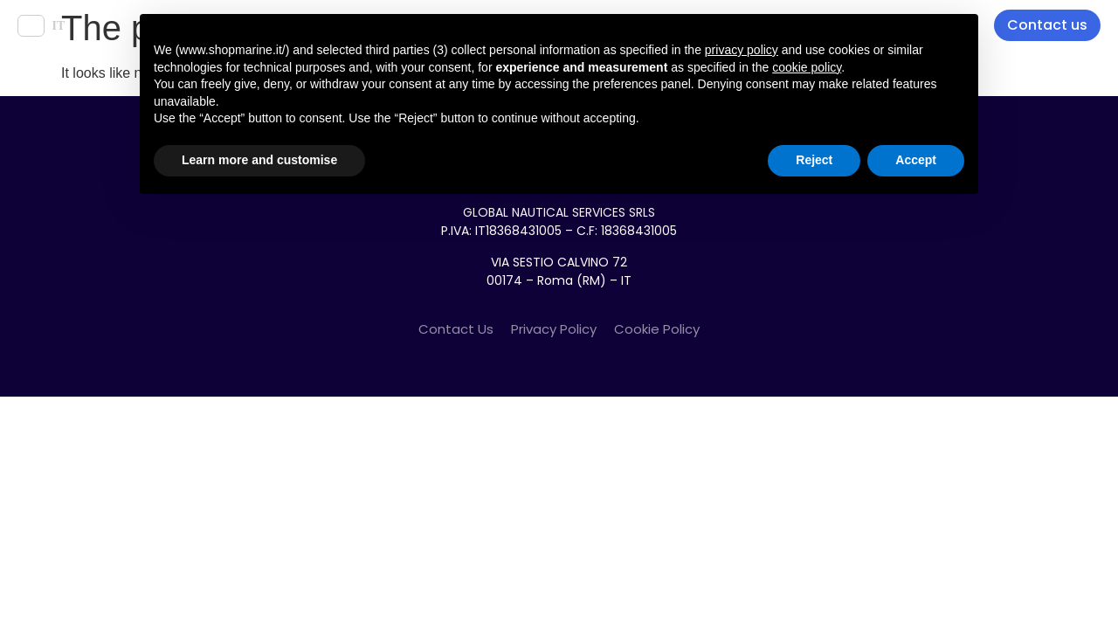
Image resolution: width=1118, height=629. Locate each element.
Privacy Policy (554, 329)
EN (31, 25)
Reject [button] (814, 160)
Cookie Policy (657, 329)
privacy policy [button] (741, 50)
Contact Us (455, 329)
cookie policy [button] (806, 67)
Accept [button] (915, 160)
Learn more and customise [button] (259, 160)
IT (58, 25)
